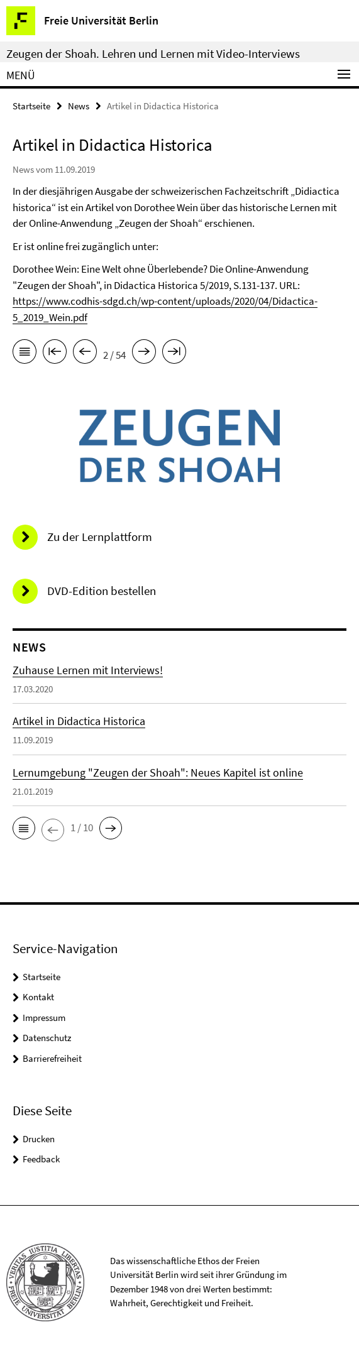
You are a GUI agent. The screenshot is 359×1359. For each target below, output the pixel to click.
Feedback (41, 1159)
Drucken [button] (39, 1139)
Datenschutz (47, 1038)
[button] (24, 828)
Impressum (44, 1017)
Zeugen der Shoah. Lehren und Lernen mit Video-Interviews (153, 53)
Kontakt (38, 997)
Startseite (31, 106)
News (78, 106)
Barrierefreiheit (52, 1058)
